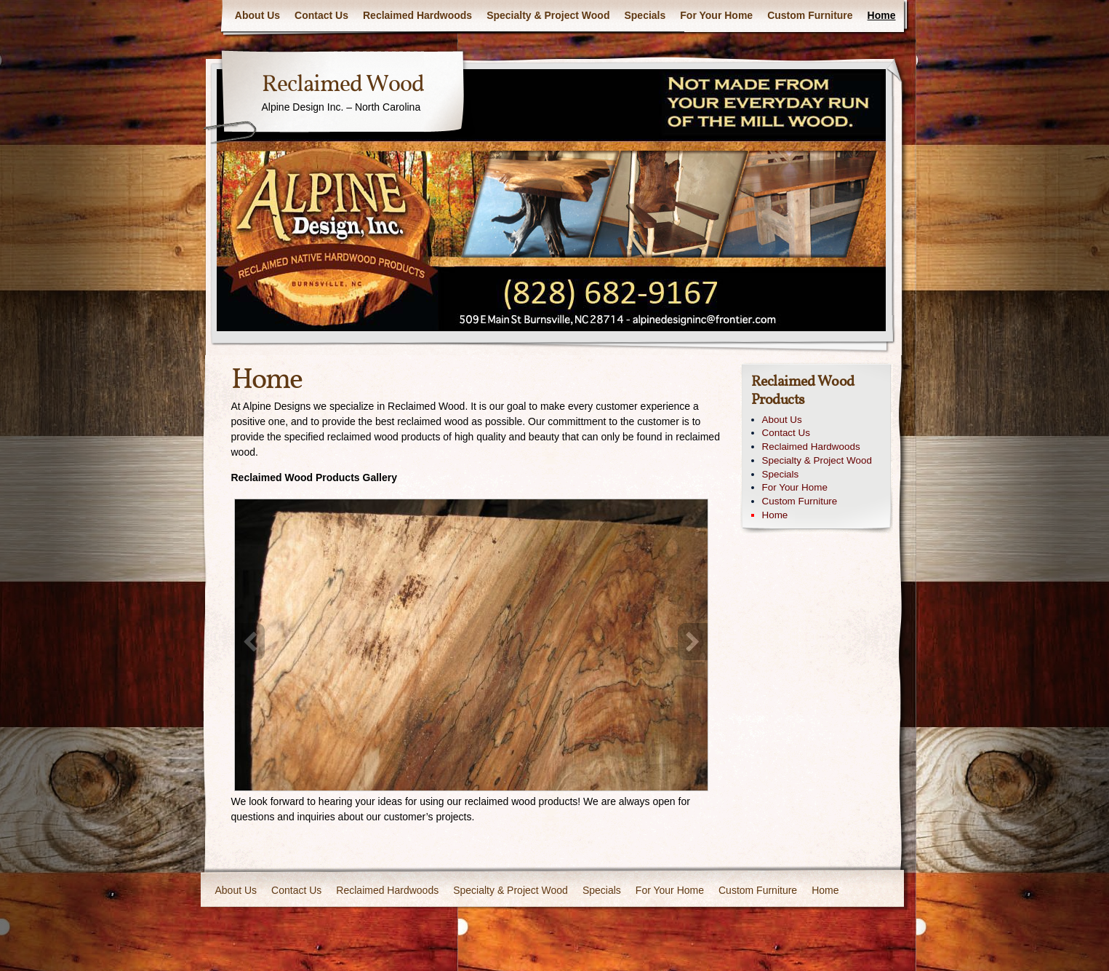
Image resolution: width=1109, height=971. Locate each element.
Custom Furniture (809, 15)
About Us (257, 15)
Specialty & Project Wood (548, 15)
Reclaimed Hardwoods (417, 15)
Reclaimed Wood (343, 85)
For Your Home (716, 15)
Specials (644, 15)
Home (882, 15)
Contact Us (321, 15)
